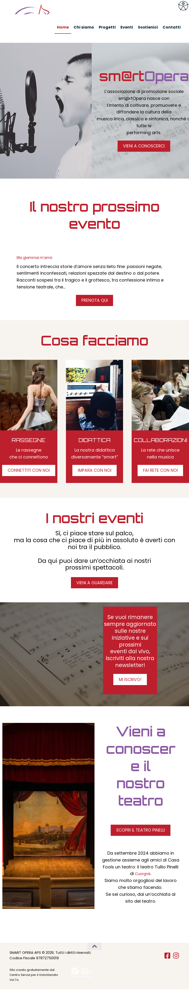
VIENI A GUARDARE (94, 596)
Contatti (172, 27)
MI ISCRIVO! (130, 695)
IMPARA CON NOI (95, 481)
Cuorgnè (143, 892)
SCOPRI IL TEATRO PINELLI (140, 847)
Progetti (107, 27)
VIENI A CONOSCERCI (144, 154)
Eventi (126, 27)
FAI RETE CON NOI (160, 481)
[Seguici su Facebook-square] (167, 974)
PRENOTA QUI (94, 309)
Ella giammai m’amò (38, 266)
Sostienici (148, 27)
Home (63, 27)
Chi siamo (84, 27)
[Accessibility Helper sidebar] (183, 5)
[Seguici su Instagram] (176, 974)
